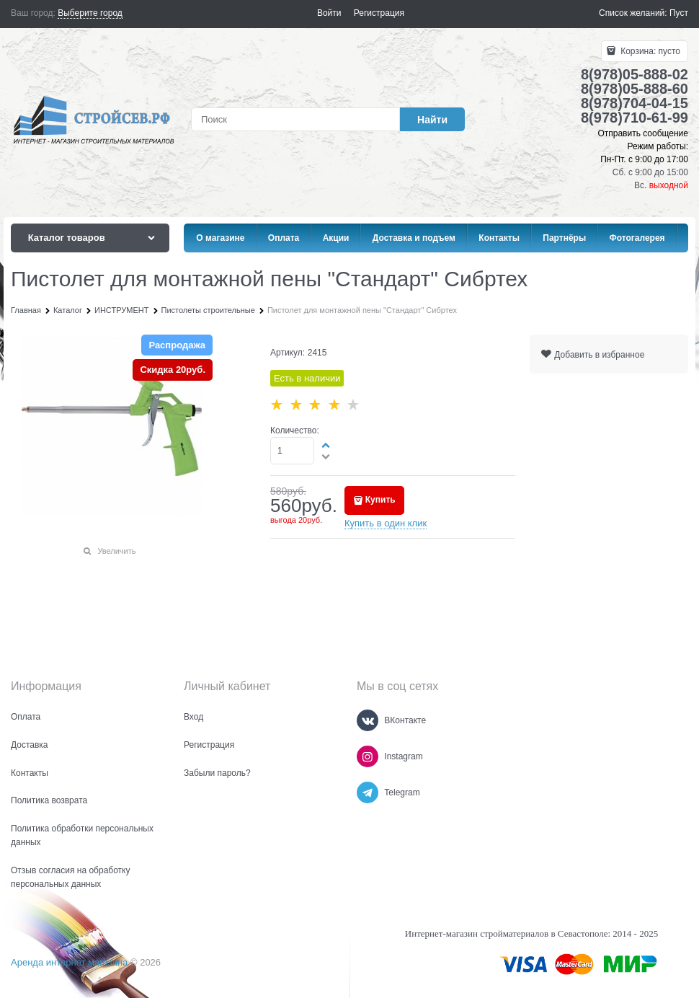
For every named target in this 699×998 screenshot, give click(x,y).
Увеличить (116, 551)
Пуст (678, 13)
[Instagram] (367, 756)
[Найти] (432, 119)
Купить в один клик (385, 523)
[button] (326, 445)
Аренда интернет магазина (69, 962)
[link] (90, 13)
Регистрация (379, 13)
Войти (329, 13)
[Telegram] (367, 792)
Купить (380, 500)
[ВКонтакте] (367, 720)
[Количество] (292, 450)
